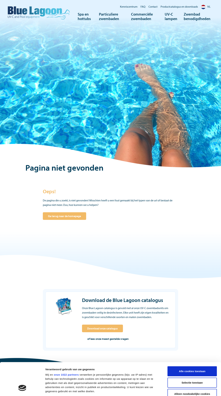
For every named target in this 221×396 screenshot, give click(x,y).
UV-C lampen (171, 16)
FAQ (143, 6)
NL (206, 6)
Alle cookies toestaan (192, 343)
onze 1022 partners (66, 346)
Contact (152, 6)
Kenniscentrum (128, 6)
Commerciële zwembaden (142, 16)
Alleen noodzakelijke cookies (192, 365)
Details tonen (186, 389)
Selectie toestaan (192, 354)
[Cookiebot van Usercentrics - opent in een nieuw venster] (22, 389)
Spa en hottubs (84, 16)
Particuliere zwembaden (109, 16)
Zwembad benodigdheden (197, 16)
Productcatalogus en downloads (179, 6)
